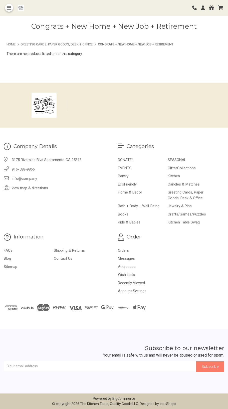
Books (123, 214)
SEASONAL (177, 160)
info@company (24, 178)
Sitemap (10, 266)
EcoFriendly (127, 184)
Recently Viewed (131, 283)
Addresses (127, 266)
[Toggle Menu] (9, 8)
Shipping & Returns (69, 250)
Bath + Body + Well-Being (138, 206)
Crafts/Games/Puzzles (187, 214)
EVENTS (124, 168)
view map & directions (30, 188)
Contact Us (63, 258)
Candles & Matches (184, 184)
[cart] (220, 7)
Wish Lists (126, 274)
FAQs (8, 250)
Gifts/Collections (182, 168)
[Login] (204, 7)
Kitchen (174, 176)
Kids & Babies (129, 222)
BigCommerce (123, 399)
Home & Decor (130, 192)
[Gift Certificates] (213, 7)
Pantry (123, 176)
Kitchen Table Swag (184, 222)
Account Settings (132, 291)
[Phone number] (196, 7)
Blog (7, 258)
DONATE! (125, 160)
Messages (126, 258)
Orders (123, 250)
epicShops (168, 404)
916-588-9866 (23, 169)
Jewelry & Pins (180, 206)
